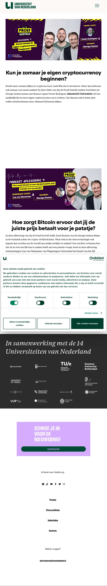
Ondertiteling (53, 521)
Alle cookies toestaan (87, 323)
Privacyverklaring (53, 510)
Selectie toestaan (53, 323)
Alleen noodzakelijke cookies (19, 323)
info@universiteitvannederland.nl (53, 561)
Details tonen (91, 313)
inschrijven (53, 449)
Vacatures (53, 531)
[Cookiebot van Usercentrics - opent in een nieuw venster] (91, 259)
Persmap (52, 500)
